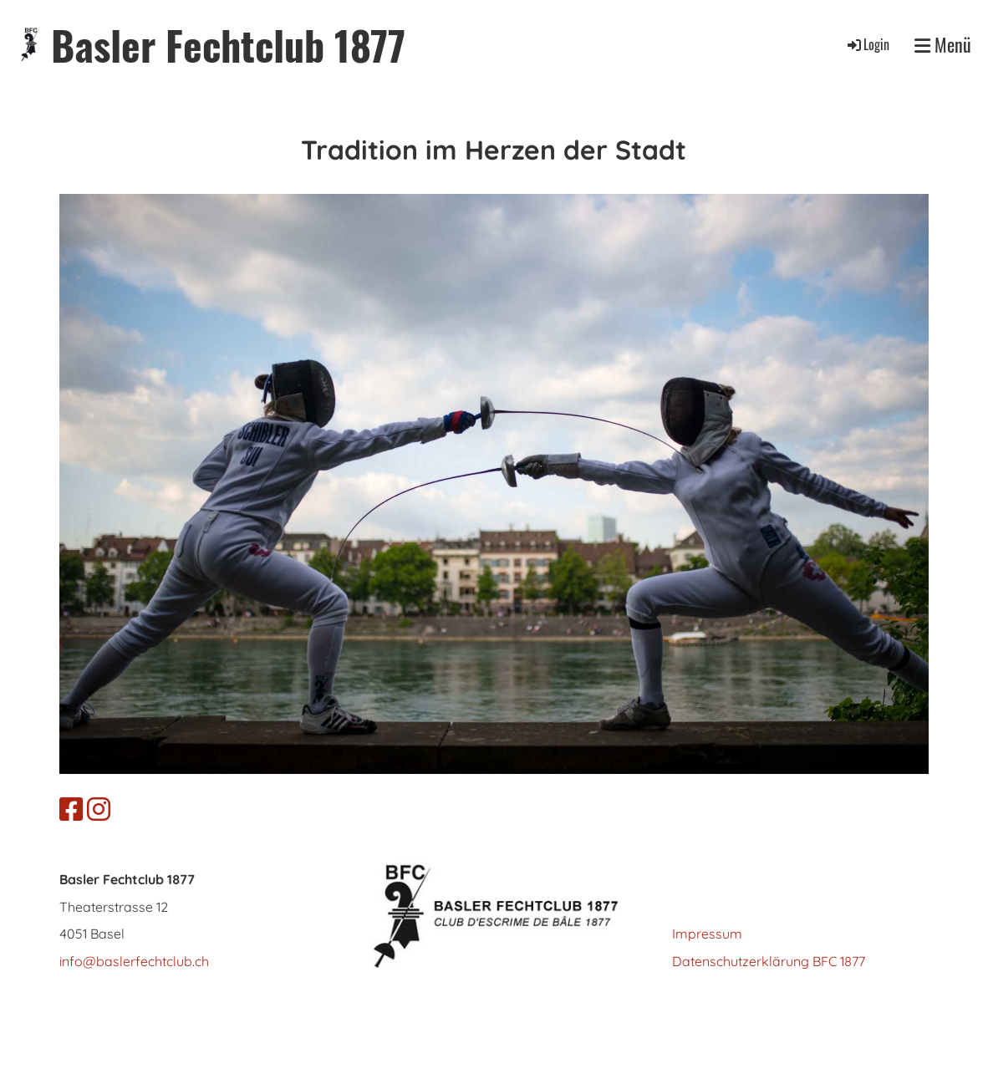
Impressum (707, 933)
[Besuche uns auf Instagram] (98, 809)
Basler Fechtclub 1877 (228, 45)
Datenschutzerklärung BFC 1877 (768, 961)
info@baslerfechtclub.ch (134, 961)
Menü (942, 45)
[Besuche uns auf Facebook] (71, 809)
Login (867, 44)
